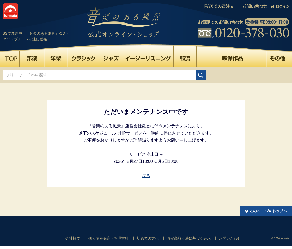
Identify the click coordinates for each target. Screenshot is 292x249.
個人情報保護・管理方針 (108, 238)
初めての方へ (148, 238)
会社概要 (72, 238)
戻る (146, 175)
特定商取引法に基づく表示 (189, 238)
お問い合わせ (230, 238)
